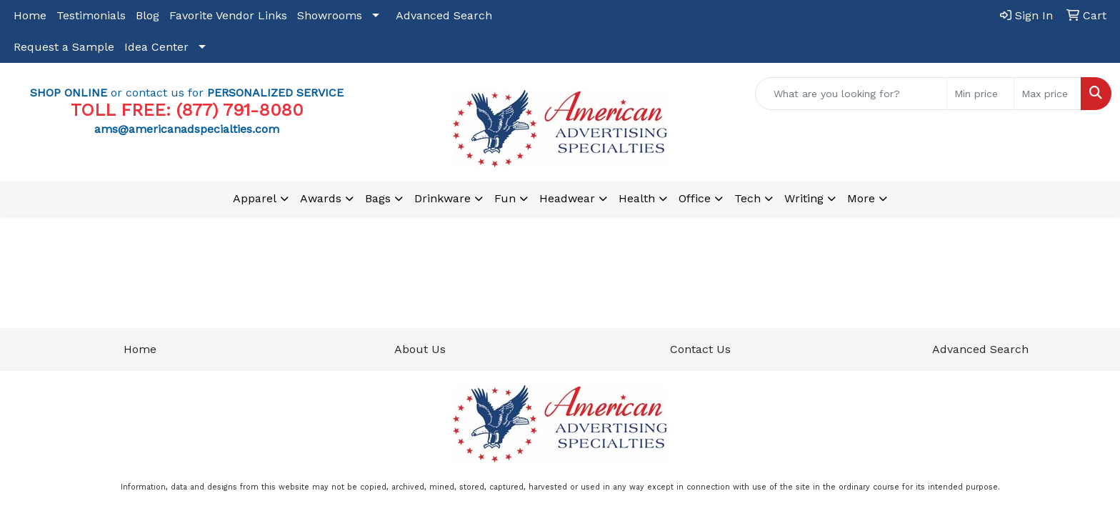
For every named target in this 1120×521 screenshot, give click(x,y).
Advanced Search (444, 15)
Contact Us (700, 349)
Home (30, 15)
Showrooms (329, 15)
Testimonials (91, 15)
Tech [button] (747, 198)
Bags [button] (378, 198)
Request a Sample (64, 47)
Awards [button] (320, 198)
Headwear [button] (567, 198)
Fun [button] (505, 198)
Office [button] (695, 198)
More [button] (861, 198)
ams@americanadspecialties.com (186, 129)
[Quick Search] (851, 93)
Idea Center (156, 47)
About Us (420, 349)
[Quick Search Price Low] (980, 93)
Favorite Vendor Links (228, 15)
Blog (147, 15)
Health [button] (637, 198)
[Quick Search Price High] (1047, 93)
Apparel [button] (254, 198)
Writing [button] (804, 198)
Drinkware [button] (442, 198)
